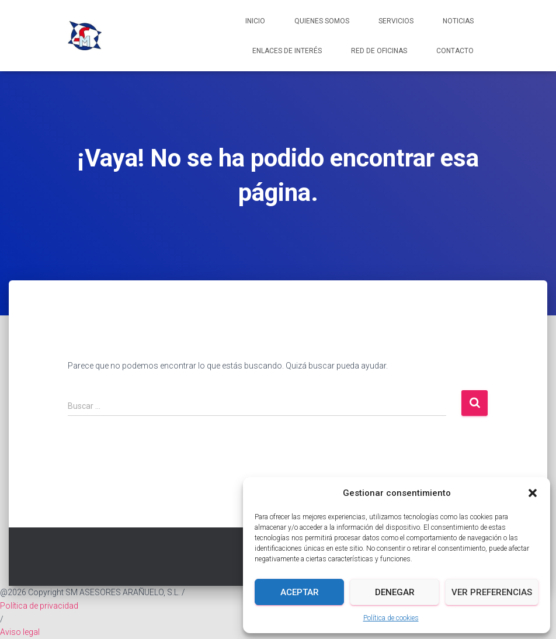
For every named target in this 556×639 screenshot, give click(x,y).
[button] (532, 493)
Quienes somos (321, 21)
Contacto (455, 51)
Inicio (255, 21)
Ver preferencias (491, 592)
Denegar (395, 592)
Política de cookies (391, 618)
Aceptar (299, 592)
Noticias (458, 21)
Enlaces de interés (287, 51)
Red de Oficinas (379, 51)
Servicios (395, 21)
